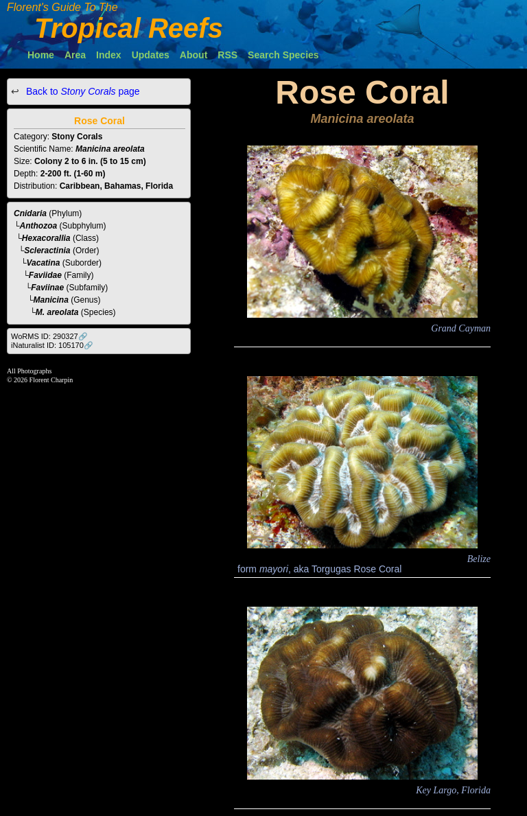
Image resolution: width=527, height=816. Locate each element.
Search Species (283, 54)
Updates (150, 54)
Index (108, 54)
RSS (227, 54)
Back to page (81, 91)
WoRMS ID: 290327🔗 (49, 336)
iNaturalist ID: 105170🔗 (52, 345)
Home (40, 54)
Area (75, 54)
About (193, 54)
